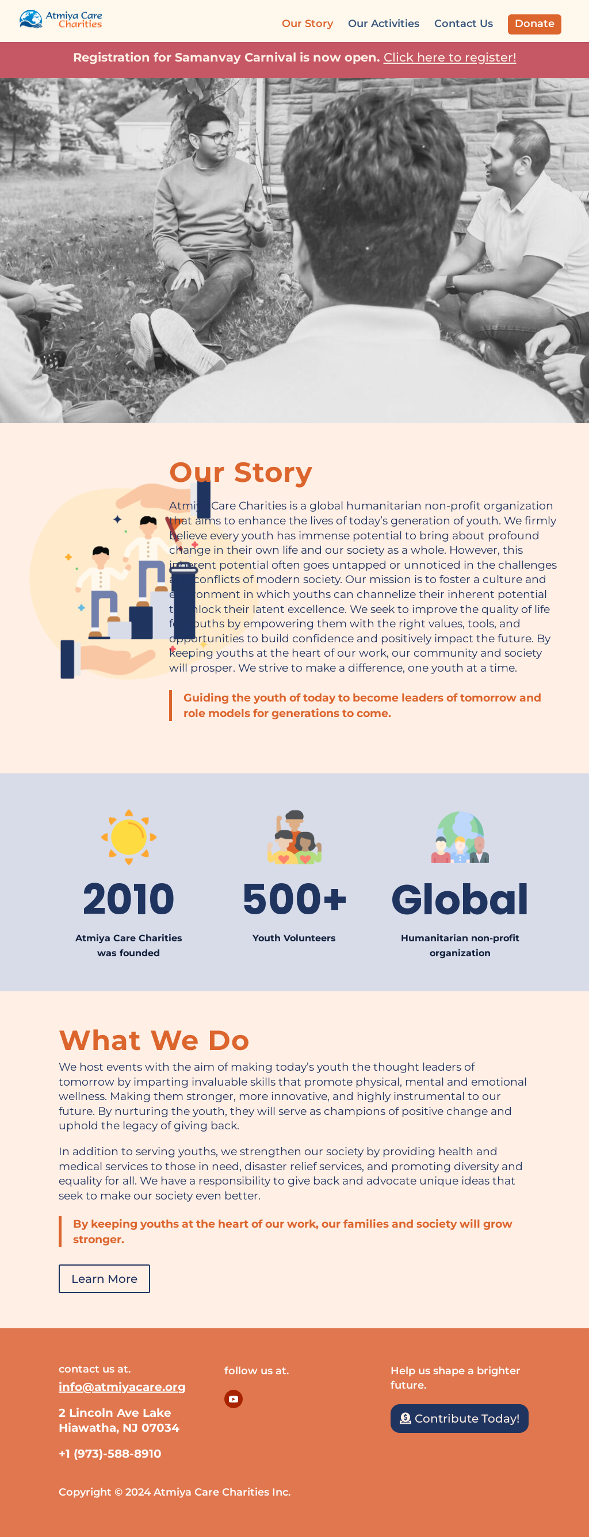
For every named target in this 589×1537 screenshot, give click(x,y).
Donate (534, 24)
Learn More (104, 1279)
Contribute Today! (467, 1418)
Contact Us (463, 25)
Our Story (307, 25)
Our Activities (383, 25)
